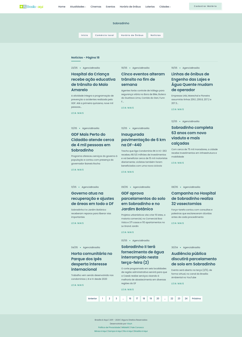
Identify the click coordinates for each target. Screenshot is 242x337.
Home (61, 6)
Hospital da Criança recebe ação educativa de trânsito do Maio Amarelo (93, 81)
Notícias (156, 35)
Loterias (150, 6)
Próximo (196, 298)
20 (158, 298)
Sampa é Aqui (115, 331)
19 (151, 298)
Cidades (164, 6)
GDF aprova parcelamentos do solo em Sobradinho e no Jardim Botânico (143, 201)
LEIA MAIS (77, 113)
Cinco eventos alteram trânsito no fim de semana (143, 79)
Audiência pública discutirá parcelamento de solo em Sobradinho (194, 259)
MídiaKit (125, 327)
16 (130, 298)
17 (137, 298)
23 (179, 298)
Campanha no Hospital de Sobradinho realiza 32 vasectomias (193, 198)
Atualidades (77, 6)
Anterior (92, 298)
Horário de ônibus (130, 6)
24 (186, 298)
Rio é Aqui (128, 331)
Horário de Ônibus (132, 35)
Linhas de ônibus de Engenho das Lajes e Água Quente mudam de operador (192, 81)
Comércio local (104, 35)
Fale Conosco (137, 327)
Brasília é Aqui (141, 331)
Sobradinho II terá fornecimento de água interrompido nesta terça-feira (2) (142, 254)
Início (84, 35)
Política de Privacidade (109, 327)
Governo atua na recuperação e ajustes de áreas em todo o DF (92, 198)
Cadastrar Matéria (205, 6)
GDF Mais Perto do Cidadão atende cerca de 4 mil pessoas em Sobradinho (92, 142)
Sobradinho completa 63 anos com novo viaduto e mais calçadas (192, 135)
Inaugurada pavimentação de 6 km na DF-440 (143, 139)
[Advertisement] (43, 78)
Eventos (110, 6)
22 (172, 298)
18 (144, 298)
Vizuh (129, 323)
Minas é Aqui (100, 331)
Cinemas (96, 6)
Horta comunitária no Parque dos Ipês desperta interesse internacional (91, 261)
